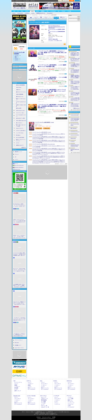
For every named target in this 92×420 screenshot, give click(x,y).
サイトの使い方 (26, 0)
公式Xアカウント (19, 0)
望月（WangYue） (74, 128)
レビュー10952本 (16, 8)
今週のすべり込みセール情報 (21, 105)
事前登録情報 (44, 400)
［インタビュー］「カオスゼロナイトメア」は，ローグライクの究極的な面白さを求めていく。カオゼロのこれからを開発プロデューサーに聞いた (19, 319)
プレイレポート (44, 383)
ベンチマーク (57, 404)
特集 (16, 56)
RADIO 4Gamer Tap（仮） (20, 110)
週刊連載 (16, 387)
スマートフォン (43, 395)
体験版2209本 (23, 8)
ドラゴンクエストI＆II (75, 114)
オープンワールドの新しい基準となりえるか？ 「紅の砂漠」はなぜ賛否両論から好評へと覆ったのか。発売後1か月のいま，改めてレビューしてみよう (19, 254)
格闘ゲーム (70, 400)
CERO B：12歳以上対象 (53, 39)
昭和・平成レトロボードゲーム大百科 (21, 125)
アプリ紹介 (43, 402)
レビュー (16, 58)
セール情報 (43, 401)
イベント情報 (70, 398)
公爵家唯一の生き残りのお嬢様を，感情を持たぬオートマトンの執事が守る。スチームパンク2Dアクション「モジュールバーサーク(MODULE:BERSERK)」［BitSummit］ (75, 76)
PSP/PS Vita (69, 380)
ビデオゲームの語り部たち (21, 130)
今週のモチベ (18, 89)
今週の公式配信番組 (19, 94)
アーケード (69, 395)
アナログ (63, 11)
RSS (13, 0)
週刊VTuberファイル (19, 96)
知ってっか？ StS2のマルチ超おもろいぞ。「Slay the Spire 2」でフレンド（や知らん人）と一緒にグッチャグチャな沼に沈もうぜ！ (19, 270)
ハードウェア (53, 11)
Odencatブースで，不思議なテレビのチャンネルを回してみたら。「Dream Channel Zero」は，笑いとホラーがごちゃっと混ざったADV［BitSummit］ (19, 303)
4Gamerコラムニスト (19, 128)
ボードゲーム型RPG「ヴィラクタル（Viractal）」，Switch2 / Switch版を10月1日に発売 (75, 88)
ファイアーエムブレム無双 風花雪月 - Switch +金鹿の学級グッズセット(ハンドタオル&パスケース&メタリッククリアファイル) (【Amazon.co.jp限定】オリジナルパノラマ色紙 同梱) (48, 149)
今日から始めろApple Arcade (21, 120)
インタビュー (17, 386)
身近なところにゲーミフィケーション (21, 140)
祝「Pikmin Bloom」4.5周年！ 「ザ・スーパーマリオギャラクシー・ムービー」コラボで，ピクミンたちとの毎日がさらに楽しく (19, 205)
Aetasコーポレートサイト (19, 347)
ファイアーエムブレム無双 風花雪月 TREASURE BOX (43, 144)
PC (18, 11)
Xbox (22, 11)
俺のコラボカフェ (19, 122)
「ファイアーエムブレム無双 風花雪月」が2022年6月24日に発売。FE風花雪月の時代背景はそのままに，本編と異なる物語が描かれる (52, 106)
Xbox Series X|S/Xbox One (19, 165)
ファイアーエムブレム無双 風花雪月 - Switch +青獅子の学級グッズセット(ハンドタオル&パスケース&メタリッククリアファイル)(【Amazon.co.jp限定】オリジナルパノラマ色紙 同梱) (48, 137)
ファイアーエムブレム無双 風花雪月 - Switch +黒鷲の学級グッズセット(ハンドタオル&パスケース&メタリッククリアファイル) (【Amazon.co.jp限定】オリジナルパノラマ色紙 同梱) (48, 141)
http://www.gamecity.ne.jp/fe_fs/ (54, 25)
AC (58, 11)
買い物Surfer (18, 135)
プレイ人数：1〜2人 (58, 40)
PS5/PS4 (26, 11)
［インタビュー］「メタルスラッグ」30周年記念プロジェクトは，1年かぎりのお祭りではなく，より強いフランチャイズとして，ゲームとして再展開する (19, 334)
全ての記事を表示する (61, 118)
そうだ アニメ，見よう (20, 112)
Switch (32, 11)
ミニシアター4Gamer (19, 132)
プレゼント (17, 154)
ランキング (77, 0)
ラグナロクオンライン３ (75, 131)
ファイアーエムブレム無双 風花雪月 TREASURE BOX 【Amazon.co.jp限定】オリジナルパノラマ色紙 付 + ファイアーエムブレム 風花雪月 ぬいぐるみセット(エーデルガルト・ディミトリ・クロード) (48, 157)
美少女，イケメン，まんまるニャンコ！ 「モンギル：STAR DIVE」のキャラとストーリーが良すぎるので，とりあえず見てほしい (19, 236)
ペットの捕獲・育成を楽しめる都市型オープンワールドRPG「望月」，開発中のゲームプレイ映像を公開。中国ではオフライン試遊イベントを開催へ (75, 65)
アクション (50, 37)
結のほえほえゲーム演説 (20, 118)
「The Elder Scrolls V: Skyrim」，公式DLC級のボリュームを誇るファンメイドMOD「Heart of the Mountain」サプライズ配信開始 (75, 71)
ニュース (16, 55)
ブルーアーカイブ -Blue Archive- (75, 124)
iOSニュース (43, 397)
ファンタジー (51, 40)
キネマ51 (17, 142)
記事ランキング (17, 390)
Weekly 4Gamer (18, 87)
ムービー (16, 59)
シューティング (71, 402)
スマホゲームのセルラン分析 (21, 102)
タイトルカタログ (31, 389)
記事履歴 (71, 0)
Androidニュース (44, 398)
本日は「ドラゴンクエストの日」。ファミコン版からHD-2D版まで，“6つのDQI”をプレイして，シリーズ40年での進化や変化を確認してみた (19, 221)
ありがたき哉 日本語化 (20, 137)
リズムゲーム (70, 404)
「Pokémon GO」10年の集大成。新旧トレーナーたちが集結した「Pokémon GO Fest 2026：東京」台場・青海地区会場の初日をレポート (75, 54)
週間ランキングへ (77, 108)
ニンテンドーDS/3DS (31, 395)
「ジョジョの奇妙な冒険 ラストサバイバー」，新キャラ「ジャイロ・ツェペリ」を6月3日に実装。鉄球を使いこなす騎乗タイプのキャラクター (75, 99)
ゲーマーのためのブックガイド (21, 115)
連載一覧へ (24, 147)
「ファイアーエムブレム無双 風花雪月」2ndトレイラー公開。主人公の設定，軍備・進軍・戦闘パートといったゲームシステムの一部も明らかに (52, 91)
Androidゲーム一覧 (45, 407)
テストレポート (57, 398)
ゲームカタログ (71, 407)
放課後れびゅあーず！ (20, 145)
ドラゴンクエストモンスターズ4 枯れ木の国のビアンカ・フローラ (75, 119)
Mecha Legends (73, 138)
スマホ (37, 11)
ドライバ (16, 159)
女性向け (42, 11)
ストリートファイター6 (75, 134)
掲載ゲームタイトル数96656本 (19, 7)
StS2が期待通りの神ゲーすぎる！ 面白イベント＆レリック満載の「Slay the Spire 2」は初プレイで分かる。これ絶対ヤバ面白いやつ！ (19, 285)
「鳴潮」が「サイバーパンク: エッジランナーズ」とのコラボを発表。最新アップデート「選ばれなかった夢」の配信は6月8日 (75, 105)
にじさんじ (73, 141)
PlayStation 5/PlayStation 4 (19, 167)
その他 (69, 405)
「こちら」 (52, 413)
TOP (14, 11)
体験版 (15, 385)
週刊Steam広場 (18, 108)
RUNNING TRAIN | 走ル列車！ (75, 150)
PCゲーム (16, 163)
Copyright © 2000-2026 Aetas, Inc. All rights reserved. (46, 418)
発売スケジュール (31, 387)
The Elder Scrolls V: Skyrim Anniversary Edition (75, 145)
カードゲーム (70, 401)
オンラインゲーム (18, 382)
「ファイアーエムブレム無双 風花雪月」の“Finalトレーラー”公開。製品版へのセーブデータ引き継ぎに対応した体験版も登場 (52, 52)
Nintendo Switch (17, 169)
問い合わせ (33, 0)
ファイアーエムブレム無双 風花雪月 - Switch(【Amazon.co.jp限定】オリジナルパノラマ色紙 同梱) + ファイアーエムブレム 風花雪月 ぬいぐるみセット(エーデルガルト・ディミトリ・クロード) (48, 153)
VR (47, 11)
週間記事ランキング (18, 151)
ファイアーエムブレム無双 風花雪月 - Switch (44, 122)
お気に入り (66, 0)
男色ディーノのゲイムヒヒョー (21, 99)
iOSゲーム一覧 (44, 405)
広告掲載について (18, 345)
